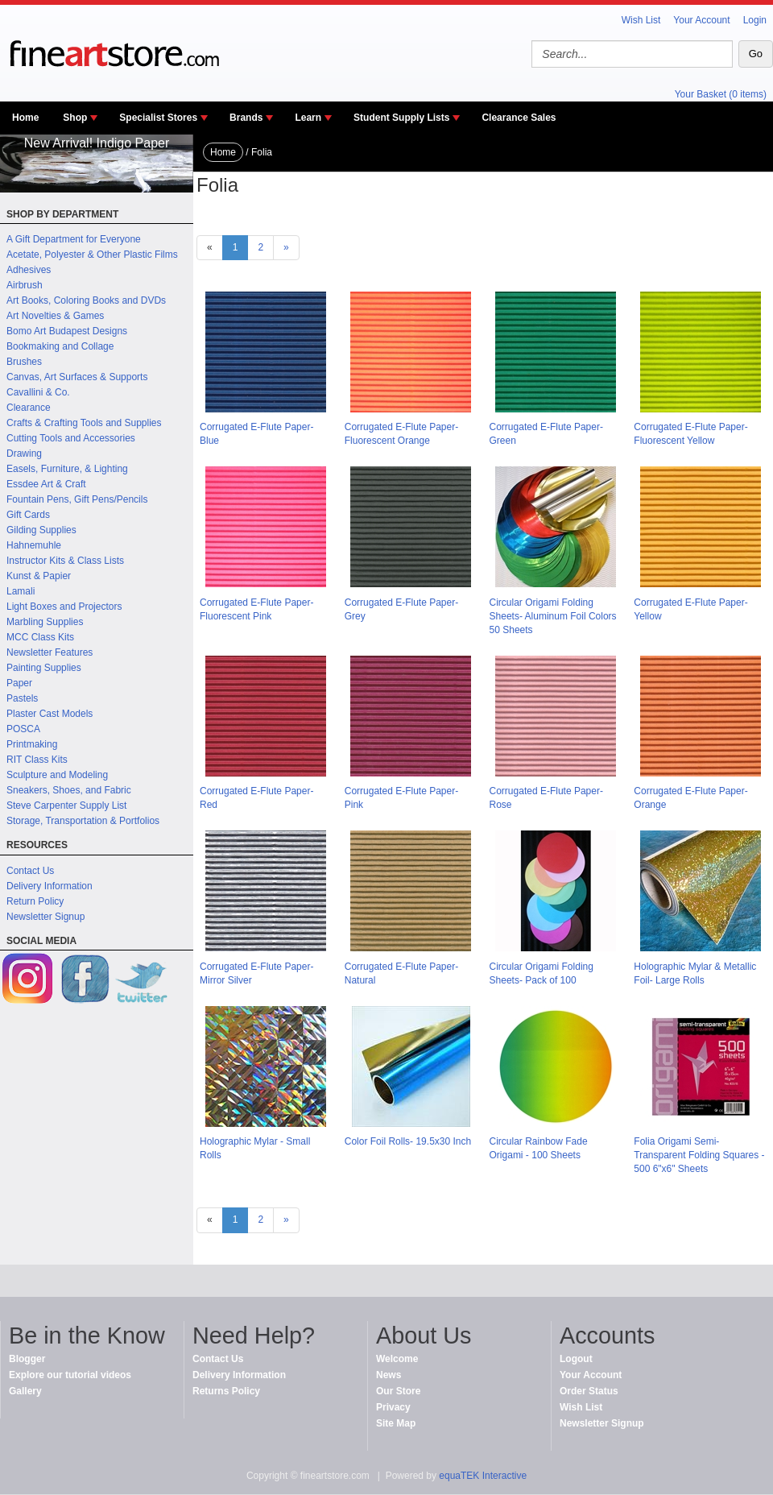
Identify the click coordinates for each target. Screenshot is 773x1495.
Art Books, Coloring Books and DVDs (86, 300)
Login (755, 20)
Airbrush (24, 285)
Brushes (24, 361)
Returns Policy (226, 1391)
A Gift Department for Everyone (73, 239)
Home (25, 117)
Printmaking (31, 744)
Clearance (28, 407)
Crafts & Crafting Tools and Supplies (84, 423)
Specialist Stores (158, 117)
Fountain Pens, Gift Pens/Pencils (76, 499)
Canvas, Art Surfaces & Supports (76, 377)
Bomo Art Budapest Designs (66, 331)
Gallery (25, 1391)
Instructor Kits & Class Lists (65, 560)
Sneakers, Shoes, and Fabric (68, 790)
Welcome (397, 1359)
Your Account (701, 20)
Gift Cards (28, 514)
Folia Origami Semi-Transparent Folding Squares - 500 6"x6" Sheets (699, 1155)
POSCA (23, 729)
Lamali (20, 591)
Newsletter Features (49, 652)
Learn (308, 117)
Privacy (393, 1407)
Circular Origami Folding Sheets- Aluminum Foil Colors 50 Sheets (553, 616)
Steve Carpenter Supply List (66, 805)
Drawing (24, 453)
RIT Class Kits (37, 759)
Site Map (395, 1423)
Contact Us (30, 870)
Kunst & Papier (38, 576)
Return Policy (35, 901)
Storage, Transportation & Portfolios (82, 820)
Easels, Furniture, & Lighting (67, 468)
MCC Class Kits (40, 637)
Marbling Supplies (44, 621)
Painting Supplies (43, 667)
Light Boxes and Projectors (64, 606)
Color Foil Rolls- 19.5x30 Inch (408, 1141)
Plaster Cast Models (49, 713)
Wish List (641, 20)
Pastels (22, 698)
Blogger (27, 1359)
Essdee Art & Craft (46, 484)
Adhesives (28, 269)
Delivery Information (49, 886)
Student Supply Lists (401, 117)
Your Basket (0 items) (721, 94)
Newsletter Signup (45, 916)
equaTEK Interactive (483, 1475)
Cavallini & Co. (38, 392)
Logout (576, 1359)
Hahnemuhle (33, 545)
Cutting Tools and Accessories (70, 438)
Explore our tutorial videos (70, 1375)
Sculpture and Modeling (57, 775)
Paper (19, 683)
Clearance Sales (519, 117)
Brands (245, 117)
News (388, 1375)
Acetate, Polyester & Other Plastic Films (92, 254)
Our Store (398, 1391)
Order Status (589, 1391)
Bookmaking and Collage (60, 346)
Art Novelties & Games (55, 315)
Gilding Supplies (41, 530)
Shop (75, 117)
